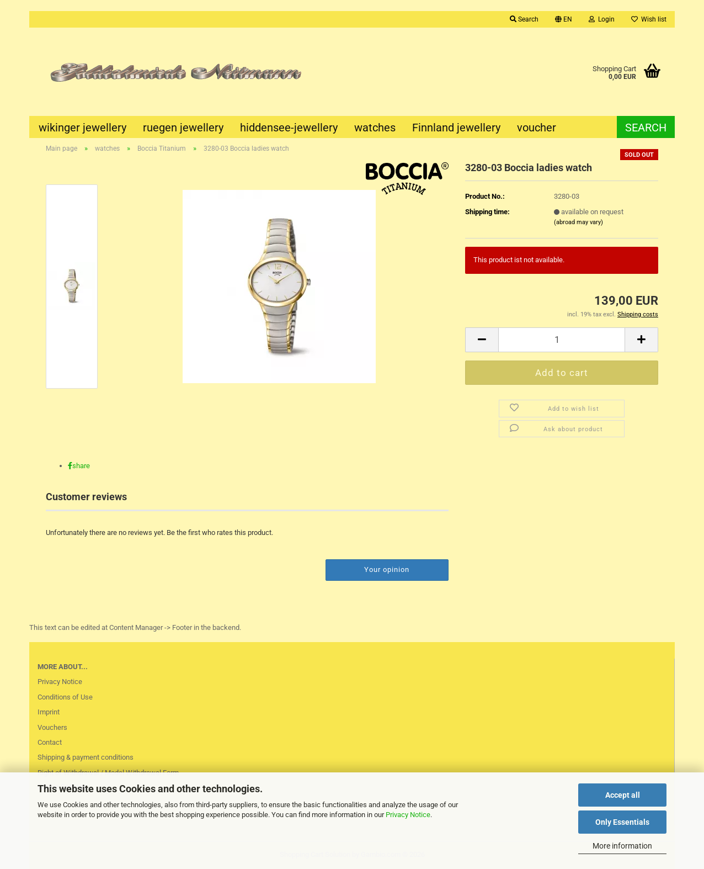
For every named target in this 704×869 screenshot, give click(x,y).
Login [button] (602, 19)
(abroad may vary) (578, 222)
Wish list (648, 19)
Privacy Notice (408, 814)
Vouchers (52, 727)
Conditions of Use (65, 697)
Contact (50, 742)
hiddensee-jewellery (289, 127)
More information (622, 845)
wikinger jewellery (82, 127)
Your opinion (386, 569)
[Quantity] (561, 339)
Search (645, 127)
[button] (563, 19)
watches (375, 127)
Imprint (49, 712)
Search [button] (524, 19)
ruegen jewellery (183, 127)
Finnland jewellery (456, 127)
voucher (536, 127)
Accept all (622, 795)
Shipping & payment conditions (86, 757)
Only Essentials (622, 822)
